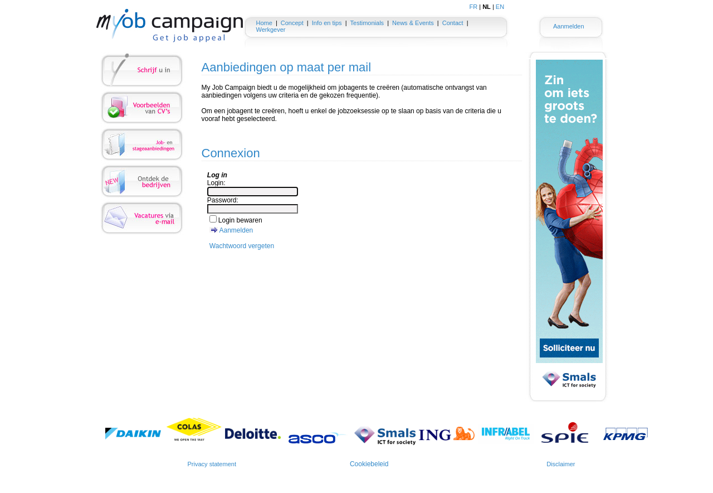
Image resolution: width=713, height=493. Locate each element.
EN (500, 6)
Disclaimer (560, 464)
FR (474, 6)
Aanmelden (568, 26)
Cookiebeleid (369, 464)
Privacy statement (212, 464)
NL (486, 6)
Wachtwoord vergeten (241, 246)
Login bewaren (240, 220)
